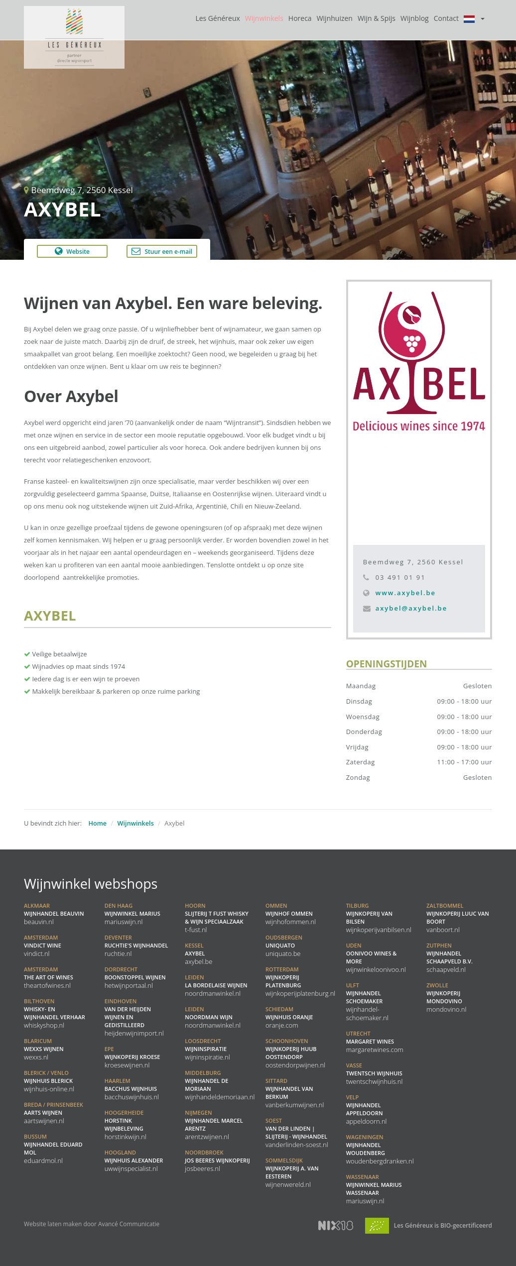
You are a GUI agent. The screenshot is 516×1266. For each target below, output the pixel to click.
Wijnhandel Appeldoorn (366, 1109)
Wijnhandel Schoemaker (367, 1001)
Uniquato (283, 945)
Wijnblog (414, 18)
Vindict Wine (42, 945)
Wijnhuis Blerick (49, 1081)
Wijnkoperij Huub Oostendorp (295, 1053)
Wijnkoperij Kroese (132, 1057)
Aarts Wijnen (53, 1113)
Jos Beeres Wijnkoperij (217, 1160)
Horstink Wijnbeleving (125, 1125)
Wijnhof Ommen (290, 914)
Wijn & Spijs (376, 18)
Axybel (198, 953)
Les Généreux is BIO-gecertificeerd (428, 1225)
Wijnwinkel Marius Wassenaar (374, 1189)
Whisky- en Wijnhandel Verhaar (54, 1013)
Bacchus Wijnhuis (132, 1089)
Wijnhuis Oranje (289, 1017)
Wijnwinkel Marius (132, 914)
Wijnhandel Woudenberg (380, 1149)
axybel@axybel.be (412, 608)
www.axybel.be (406, 592)
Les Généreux (217, 18)
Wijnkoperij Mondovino (446, 997)
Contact (446, 18)
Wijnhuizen (335, 18)
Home (97, 823)
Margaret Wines (374, 1042)
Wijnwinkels (264, 18)
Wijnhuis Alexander (134, 1160)
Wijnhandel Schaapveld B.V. (449, 957)
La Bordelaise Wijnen (216, 985)
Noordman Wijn (213, 1017)
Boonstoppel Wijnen (135, 977)
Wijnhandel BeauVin (54, 914)
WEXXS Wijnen (44, 1049)
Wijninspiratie (207, 1049)
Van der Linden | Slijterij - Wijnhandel (296, 1133)
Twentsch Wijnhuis (374, 1073)
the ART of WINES (48, 977)
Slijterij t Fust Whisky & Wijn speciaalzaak (216, 918)
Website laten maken (53, 1224)
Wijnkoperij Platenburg (300, 981)
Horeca (300, 18)
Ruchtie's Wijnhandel (136, 945)
